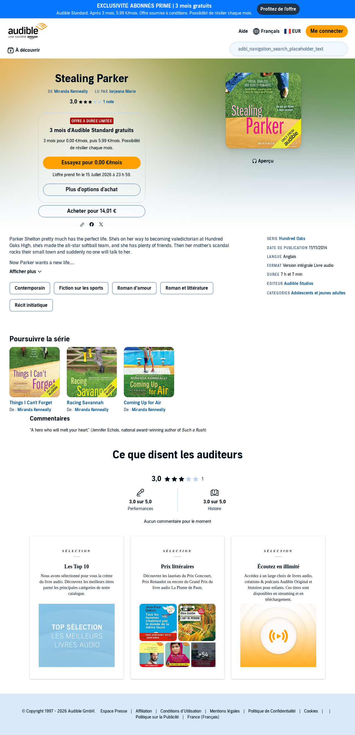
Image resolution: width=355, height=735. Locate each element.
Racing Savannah (85, 403)
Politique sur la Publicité (157, 717)
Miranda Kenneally (34, 409)
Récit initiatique (31, 305)
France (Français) (203, 717)
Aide (243, 31)
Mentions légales (225, 711)
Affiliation (144, 711)
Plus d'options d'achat (92, 189)
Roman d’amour (134, 288)
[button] (82, 224)
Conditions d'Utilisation (181, 711)
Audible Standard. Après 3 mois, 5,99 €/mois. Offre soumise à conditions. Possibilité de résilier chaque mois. (154, 9)
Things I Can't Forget (30, 403)
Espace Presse (113, 711)
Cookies (311, 711)
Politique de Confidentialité (272, 711)
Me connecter (326, 31)
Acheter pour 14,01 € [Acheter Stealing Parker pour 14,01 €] (91, 211)
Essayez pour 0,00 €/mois (91, 163)
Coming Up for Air (142, 403)
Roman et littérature (187, 288)
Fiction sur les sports (81, 288)
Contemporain (30, 288)
